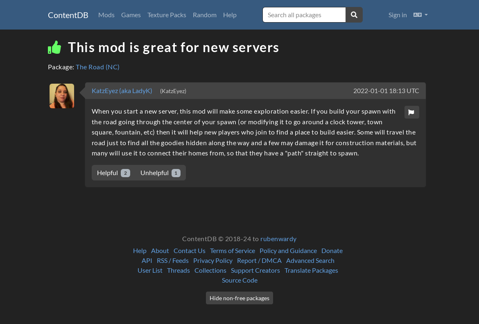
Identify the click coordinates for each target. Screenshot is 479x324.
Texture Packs (166, 14)
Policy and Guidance (288, 250)
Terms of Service (232, 250)
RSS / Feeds (173, 260)
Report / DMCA (259, 260)
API (147, 260)
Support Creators (255, 270)
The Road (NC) (98, 67)
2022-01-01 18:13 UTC (386, 90)
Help (230, 14)
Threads (178, 270)
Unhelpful (160, 173)
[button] (420, 15)
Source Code (240, 280)
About (160, 250)
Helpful (113, 173)
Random (205, 14)
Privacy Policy (213, 260)
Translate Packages (311, 270)
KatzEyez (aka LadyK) (123, 90)
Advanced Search (310, 260)
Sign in (398, 14)
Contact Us (190, 250)
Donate (332, 250)
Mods (106, 14)
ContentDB (68, 15)
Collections (210, 270)
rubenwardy (278, 238)
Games (131, 14)
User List (150, 270)
